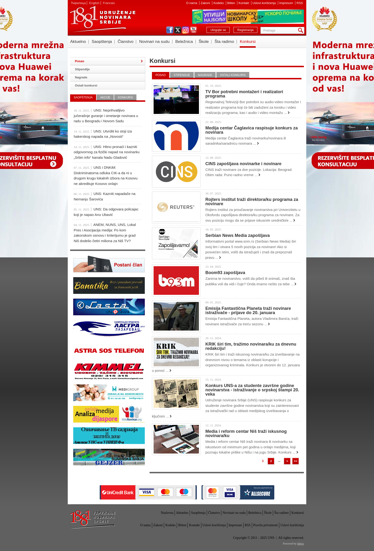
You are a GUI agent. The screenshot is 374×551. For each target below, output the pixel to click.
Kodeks (219, 3)
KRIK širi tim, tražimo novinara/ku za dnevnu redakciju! (250, 346)
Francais (109, 3)
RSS (299, 3)
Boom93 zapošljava (225, 272)
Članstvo (125, 41)
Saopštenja (102, 41)
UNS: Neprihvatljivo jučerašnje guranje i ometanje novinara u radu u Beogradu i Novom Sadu (106, 115)
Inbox (300, 543)
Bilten (231, 3)
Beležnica (184, 41)
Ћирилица (78, 3)
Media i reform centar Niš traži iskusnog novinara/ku (246, 433)
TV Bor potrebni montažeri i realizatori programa (244, 93)
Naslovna (167, 513)
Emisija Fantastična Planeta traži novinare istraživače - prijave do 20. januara (248, 310)
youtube (193, 30)
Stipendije (182, 75)
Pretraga (301, 30)
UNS (102, 19)
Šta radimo (224, 41)
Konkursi (247, 41)
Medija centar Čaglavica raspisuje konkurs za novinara (251, 130)
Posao (161, 75)
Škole (204, 41)
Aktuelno (78, 41)
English (94, 3)
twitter (177, 30)
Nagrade (205, 75)
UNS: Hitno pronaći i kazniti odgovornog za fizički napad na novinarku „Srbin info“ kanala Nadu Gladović (107, 152)
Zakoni (206, 3)
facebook (169, 30)
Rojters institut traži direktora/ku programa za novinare (251, 201)
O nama (192, 3)
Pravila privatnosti (265, 525)
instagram (185, 30)
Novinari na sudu (154, 41)
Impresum (286, 3)
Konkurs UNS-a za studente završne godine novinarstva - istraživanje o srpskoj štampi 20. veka (252, 390)
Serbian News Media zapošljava (237, 235)
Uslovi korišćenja (265, 3)
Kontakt (244, 3)
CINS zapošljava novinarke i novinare (243, 163)
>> (295, 461)
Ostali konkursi (233, 75)
